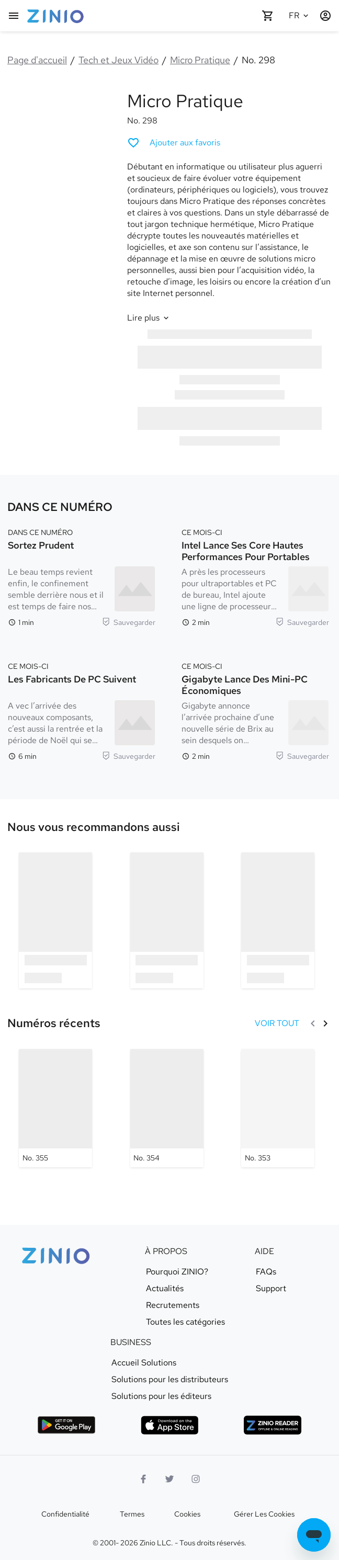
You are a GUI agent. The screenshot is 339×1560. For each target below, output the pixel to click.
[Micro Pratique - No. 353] (277, 1108)
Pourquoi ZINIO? (177, 1272)
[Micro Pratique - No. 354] (167, 1108)
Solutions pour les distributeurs (169, 1379)
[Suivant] (325, 1023)
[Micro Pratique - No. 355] (55, 1108)
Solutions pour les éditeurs (161, 1396)
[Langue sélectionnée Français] (300, 15)
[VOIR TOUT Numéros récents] (277, 1023)
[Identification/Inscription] (325, 15)
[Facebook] (143, 1478)
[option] (55, 920)
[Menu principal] (13, 15)
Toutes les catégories (185, 1322)
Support (271, 1288)
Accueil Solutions (143, 1363)
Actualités (165, 1288)
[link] (93, 827)
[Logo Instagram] (195, 1478)
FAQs (266, 1272)
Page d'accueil (37, 60)
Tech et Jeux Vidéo (118, 60)
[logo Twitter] (169, 1478)
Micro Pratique (200, 60)
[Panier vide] (267, 15)
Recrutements (172, 1305)
